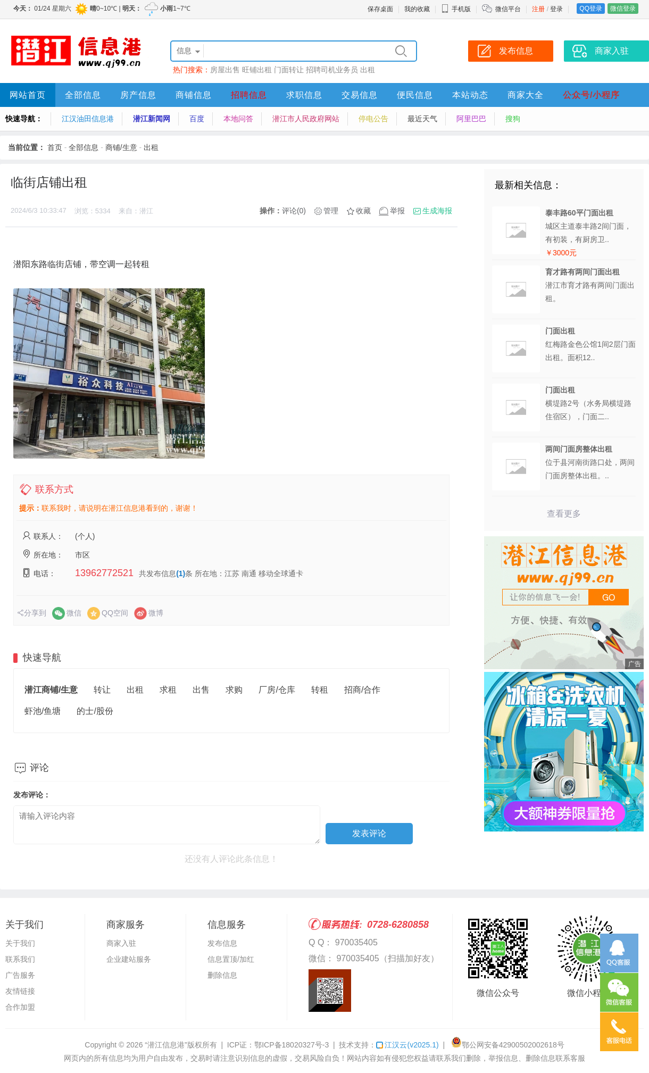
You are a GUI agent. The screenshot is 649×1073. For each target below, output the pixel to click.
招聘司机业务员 (332, 69)
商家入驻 (121, 943)
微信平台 (508, 9)
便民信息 (415, 94)
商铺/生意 (121, 147)
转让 (102, 689)
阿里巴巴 (471, 118)
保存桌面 (380, 9)
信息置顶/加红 (230, 959)
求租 (168, 689)
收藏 (363, 210)
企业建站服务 (128, 959)
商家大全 (525, 94)
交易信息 (360, 94)
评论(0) (294, 210)
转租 (319, 689)
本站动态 (470, 94)
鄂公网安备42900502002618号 (507, 1045)
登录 (556, 9)
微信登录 (623, 8)
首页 (54, 147)
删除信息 (222, 975)
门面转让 (289, 69)
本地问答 (238, 118)
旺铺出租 (257, 69)
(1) (180, 573)
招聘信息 (249, 94)
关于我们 (20, 943)
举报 (397, 210)
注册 (538, 9)
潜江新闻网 (151, 118)
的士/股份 (95, 711)
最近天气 (422, 118)
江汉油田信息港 (88, 118)
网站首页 (28, 94)
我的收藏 (417, 9)
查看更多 (564, 513)
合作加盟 (20, 1007)
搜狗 (512, 118)
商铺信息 (194, 94)
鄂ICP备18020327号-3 (291, 1045)
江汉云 (407, 1045)
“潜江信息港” (166, 1045)
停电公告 (373, 118)
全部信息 (83, 94)
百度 (196, 118)
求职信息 (304, 94)
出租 (367, 69)
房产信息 (138, 94)
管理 (330, 210)
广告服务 (20, 975)
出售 (201, 689)
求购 (234, 689)
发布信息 (222, 943)
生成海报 (437, 210)
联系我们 (20, 959)
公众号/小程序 (591, 94)
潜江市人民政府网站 (305, 118)
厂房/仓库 (277, 689)
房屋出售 (225, 69)
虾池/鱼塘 (42, 711)
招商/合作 (362, 689)
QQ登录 (590, 8)
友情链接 (20, 991)
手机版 (456, 9)
